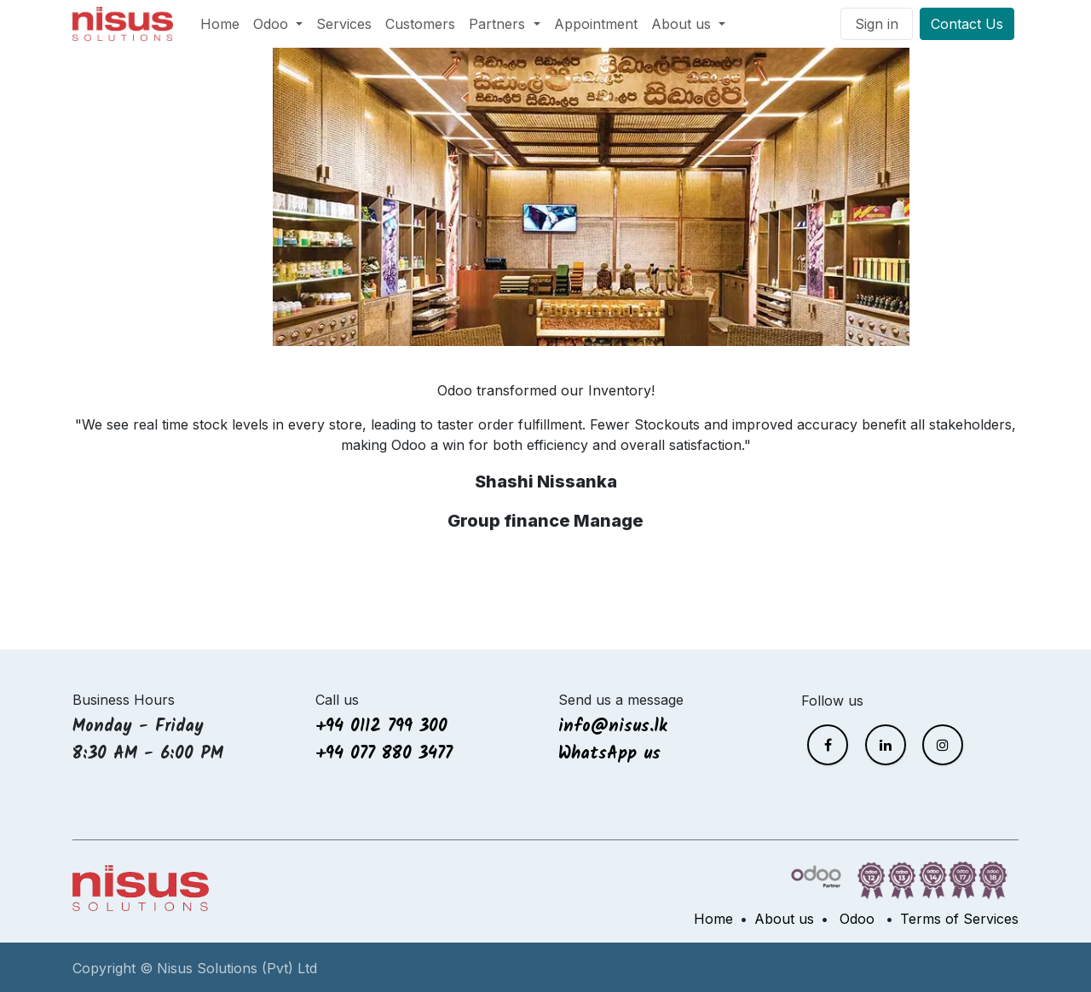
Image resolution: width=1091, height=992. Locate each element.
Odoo (857, 918)
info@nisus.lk (612, 727)
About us (784, 918)
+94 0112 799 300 (381, 727)
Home (713, 918)
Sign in (876, 23)
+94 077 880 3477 (384, 754)
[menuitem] (219, 24)
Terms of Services (959, 918)
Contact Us (967, 23)
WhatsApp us (612, 754)
